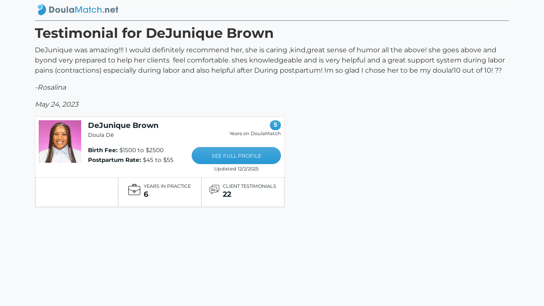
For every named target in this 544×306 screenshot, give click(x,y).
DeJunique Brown (123, 125)
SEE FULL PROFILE (236, 156)
